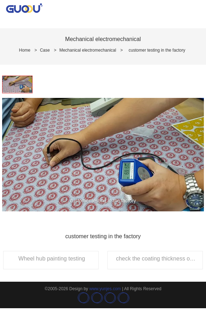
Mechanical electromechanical (87, 50)
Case (45, 50)
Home (24, 50)
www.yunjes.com (105, 288)
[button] (7, 143)
